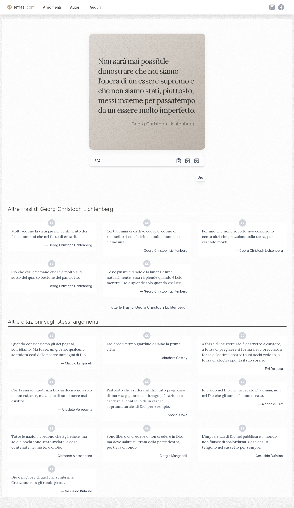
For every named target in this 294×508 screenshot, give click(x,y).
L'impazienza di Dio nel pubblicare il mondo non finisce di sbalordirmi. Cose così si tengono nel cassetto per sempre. (239, 441)
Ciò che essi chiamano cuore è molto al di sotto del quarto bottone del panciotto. (47, 275)
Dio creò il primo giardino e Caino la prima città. (143, 347)
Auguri (95, 7)
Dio (200, 177)
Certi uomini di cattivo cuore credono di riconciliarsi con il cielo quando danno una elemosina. (143, 236)
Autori (75, 7)
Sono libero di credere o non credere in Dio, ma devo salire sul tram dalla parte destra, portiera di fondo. (145, 441)
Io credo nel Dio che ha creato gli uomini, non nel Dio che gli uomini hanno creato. (241, 393)
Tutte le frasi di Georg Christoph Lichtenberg (147, 307)
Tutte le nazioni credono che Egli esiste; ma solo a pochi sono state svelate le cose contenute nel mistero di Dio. (49, 441)
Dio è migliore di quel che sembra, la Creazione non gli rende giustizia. (42, 480)
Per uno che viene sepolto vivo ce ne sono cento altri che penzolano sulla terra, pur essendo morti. (238, 236)
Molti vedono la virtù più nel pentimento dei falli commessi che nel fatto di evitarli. (49, 234)
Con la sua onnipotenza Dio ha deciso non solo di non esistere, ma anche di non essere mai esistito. (51, 395)
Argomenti (52, 7)
